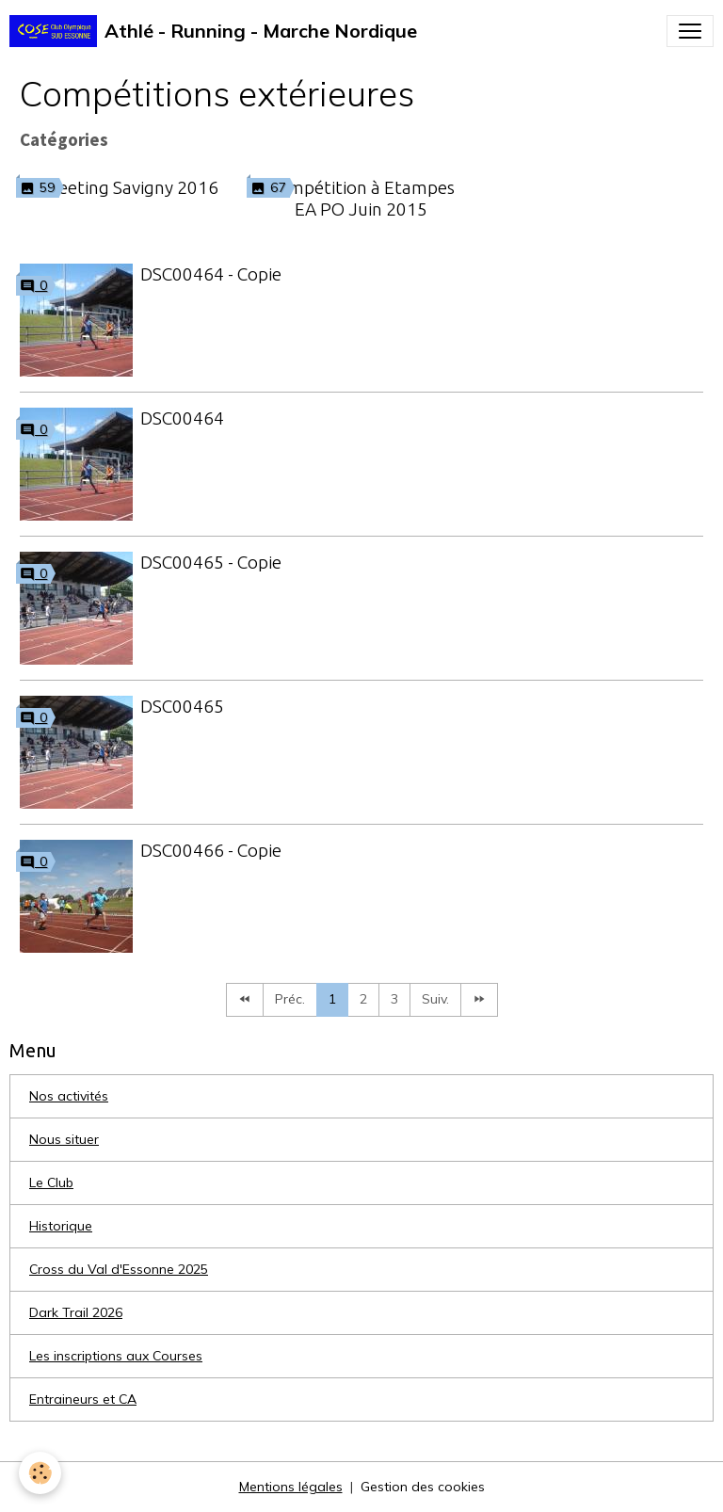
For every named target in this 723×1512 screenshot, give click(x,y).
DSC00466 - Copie (210, 850)
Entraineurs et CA (83, 1399)
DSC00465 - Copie (210, 562)
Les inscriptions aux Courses (115, 1355)
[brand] (213, 31)
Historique (60, 1225)
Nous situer (64, 1139)
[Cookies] (40, 1473)
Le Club (51, 1182)
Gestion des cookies (423, 1486)
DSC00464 (182, 418)
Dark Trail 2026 (75, 1312)
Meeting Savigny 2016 (130, 187)
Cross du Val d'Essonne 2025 (118, 1269)
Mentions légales (291, 1486)
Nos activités (68, 1095)
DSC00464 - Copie (210, 274)
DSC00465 (182, 706)
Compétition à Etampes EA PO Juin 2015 (361, 198)
